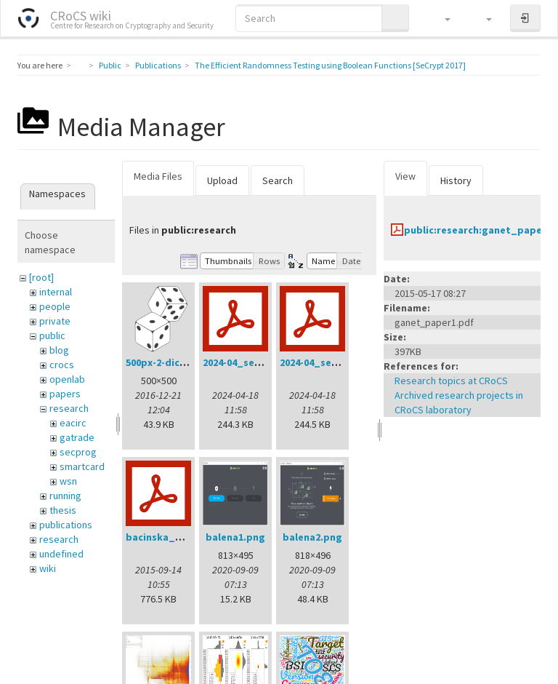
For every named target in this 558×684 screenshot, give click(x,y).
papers (65, 393)
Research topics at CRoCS (451, 380)
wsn (68, 481)
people (54, 306)
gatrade (77, 437)
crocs (61, 364)
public (52, 335)
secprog (78, 451)
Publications (158, 65)
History (456, 180)
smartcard (82, 466)
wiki (47, 568)
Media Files (158, 176)
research (69, 408)
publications (65, 524)
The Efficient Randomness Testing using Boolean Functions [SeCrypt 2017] (330, 65)
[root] (41, 277)
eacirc (73, 422)
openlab (67, 379)
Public (110, 65)
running (65, 495)
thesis (62, 510)
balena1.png (235, 537)
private (54, 320)
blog (59, 350)
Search (277, 180)
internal (55, 291)
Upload (222, 180)
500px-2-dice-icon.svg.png (188, 362)
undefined (61, 553)
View (405, 176)
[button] (440, 18)
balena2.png (312, 537)
